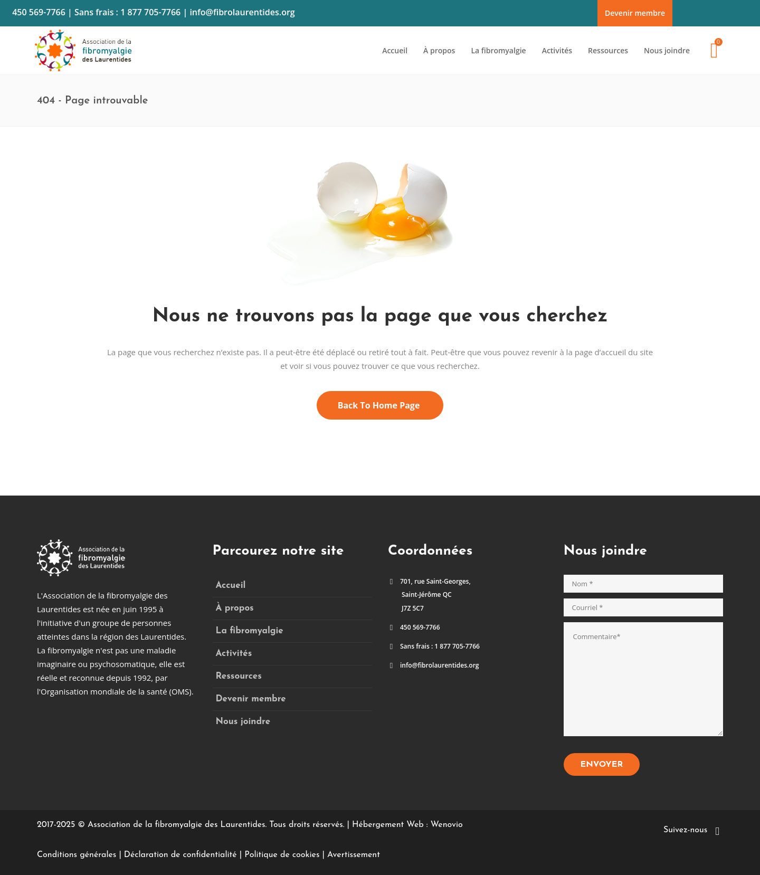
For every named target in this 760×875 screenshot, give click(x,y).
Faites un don (725, 7)
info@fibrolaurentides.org (241, 12)
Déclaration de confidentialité (180, 855)
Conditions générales (76, 855)
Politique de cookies (281, 855)
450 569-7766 (38, 12)
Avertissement (353, 855)
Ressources (239, 676)
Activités (234, 653)
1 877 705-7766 (150, 12)
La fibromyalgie (249, 630)
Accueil (231, 585)
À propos (235, 608)
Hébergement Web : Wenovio (407, 825)
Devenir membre (635, 13)
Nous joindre (243, 721)
